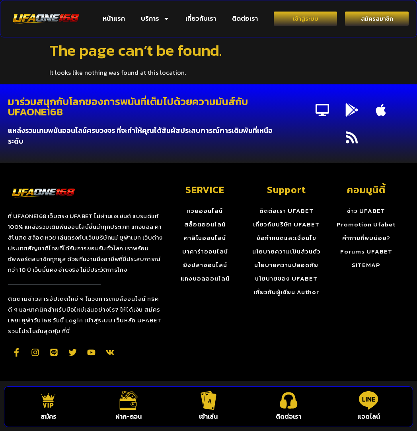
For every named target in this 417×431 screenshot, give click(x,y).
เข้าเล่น (208, 416)
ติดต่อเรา (245, 18)
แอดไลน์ (368, 416)
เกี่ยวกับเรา (200, 18)
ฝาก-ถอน (128, 416)
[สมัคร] (48, 400)
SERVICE (204, 190)
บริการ (155, 19)
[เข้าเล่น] (208, 400)
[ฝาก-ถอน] (128, 400)
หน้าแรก (114, 18)
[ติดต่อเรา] (288, 400)
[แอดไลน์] (368, 400)
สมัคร (49, 416)
